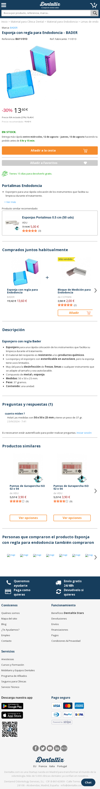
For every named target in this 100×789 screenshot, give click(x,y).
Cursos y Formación (12, 664)
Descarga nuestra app (16, 697)
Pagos (55, 635)
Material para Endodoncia (62, 21)
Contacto (6, 640)
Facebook (36, 748)
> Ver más (10, 202)
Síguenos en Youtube (50, 748)
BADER (14, 27)
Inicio (4, 21)
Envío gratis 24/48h (73, 583)
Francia (43, 766)
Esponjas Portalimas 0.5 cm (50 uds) (48, 217)
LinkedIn (57, 748)
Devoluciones (59, 618)
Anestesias (7, 659)
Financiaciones (59, 629)
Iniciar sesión (84, 432)
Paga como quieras (22, 592)
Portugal (62, 766)
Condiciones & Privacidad (65, 640)
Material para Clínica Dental (27, 21)
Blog (3, 624)
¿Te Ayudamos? (10, 629)
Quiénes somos (10, 613)
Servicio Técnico (10, 687)
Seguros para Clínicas (13, 681)
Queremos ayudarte (21, 583)
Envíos (55, 624)
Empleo (5, 635)
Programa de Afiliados (14, 676)
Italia (52, 766)
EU (34, 766)
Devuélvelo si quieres (74, 592)
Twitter (43, 748)
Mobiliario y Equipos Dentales (18, 670)
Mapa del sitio (9, 618)
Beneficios (67, 613)
